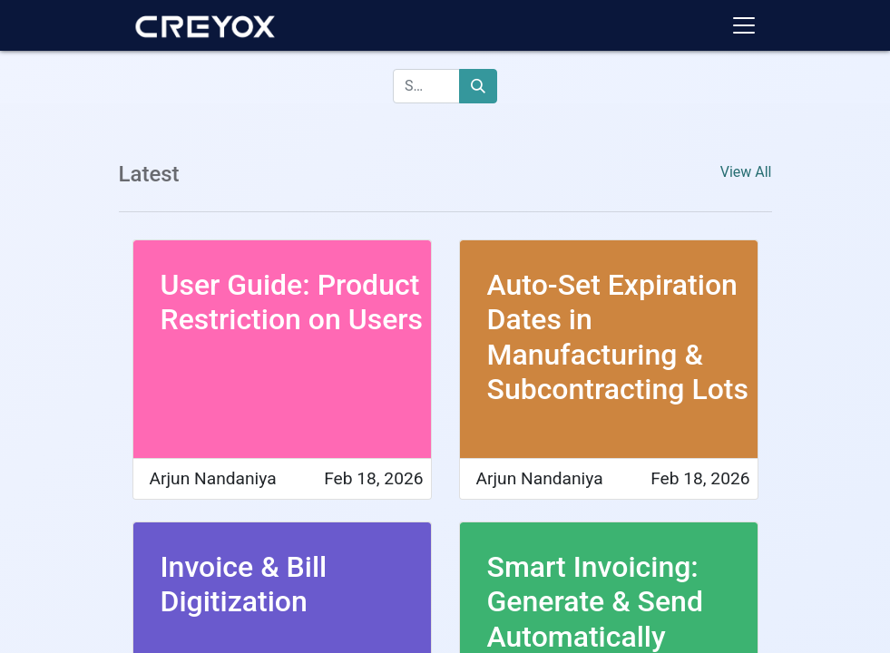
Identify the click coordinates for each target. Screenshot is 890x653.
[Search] (478, 86)
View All (746, 171)
